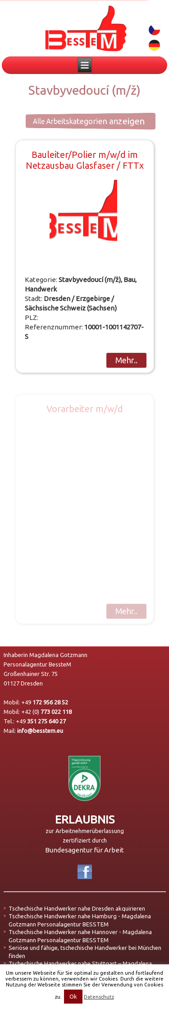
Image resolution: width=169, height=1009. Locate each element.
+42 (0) (46, 711)
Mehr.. (126, 360)
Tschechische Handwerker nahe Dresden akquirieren (77, 908)
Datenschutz (99, 997)
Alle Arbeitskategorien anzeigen (79, 121)
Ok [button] (73, 996)
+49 (44, 702)
